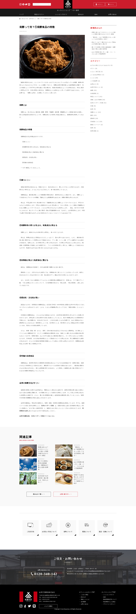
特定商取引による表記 (109, 601)
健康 (91, 90)
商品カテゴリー (39, 14)
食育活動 (93, 131)
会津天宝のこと (32, 18)
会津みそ (93, 84)
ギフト (92, 68)
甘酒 (91, 106)
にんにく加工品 (95, 71)
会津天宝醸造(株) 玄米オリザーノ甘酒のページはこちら (37, 416)
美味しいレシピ (85, 599)
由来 (91, 109)
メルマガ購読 (48, 606)
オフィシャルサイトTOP (87, 592)
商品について (94, 96)
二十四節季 (93, 81)
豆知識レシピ (94, 121)
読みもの (81, 14)
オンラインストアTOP (109, 592)
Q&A (96, 14)
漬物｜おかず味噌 (96, 99)
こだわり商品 (84, 594)
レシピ (92, 78)
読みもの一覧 (25, 18)
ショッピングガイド (61, 14)
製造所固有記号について (110, 599)
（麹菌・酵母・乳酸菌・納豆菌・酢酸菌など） (54, 112)
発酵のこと (93, 112)
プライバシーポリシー (109, 604)
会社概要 (83, 601)
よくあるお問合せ (96, 74)
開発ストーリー (95, 124)
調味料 (92, 118)
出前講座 (93, 93)
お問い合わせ (112, 14)
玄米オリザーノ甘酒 (47, 405)
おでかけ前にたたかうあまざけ (100, 65)
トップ (21, 14)
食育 (91, 127)
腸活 (91, 115)
